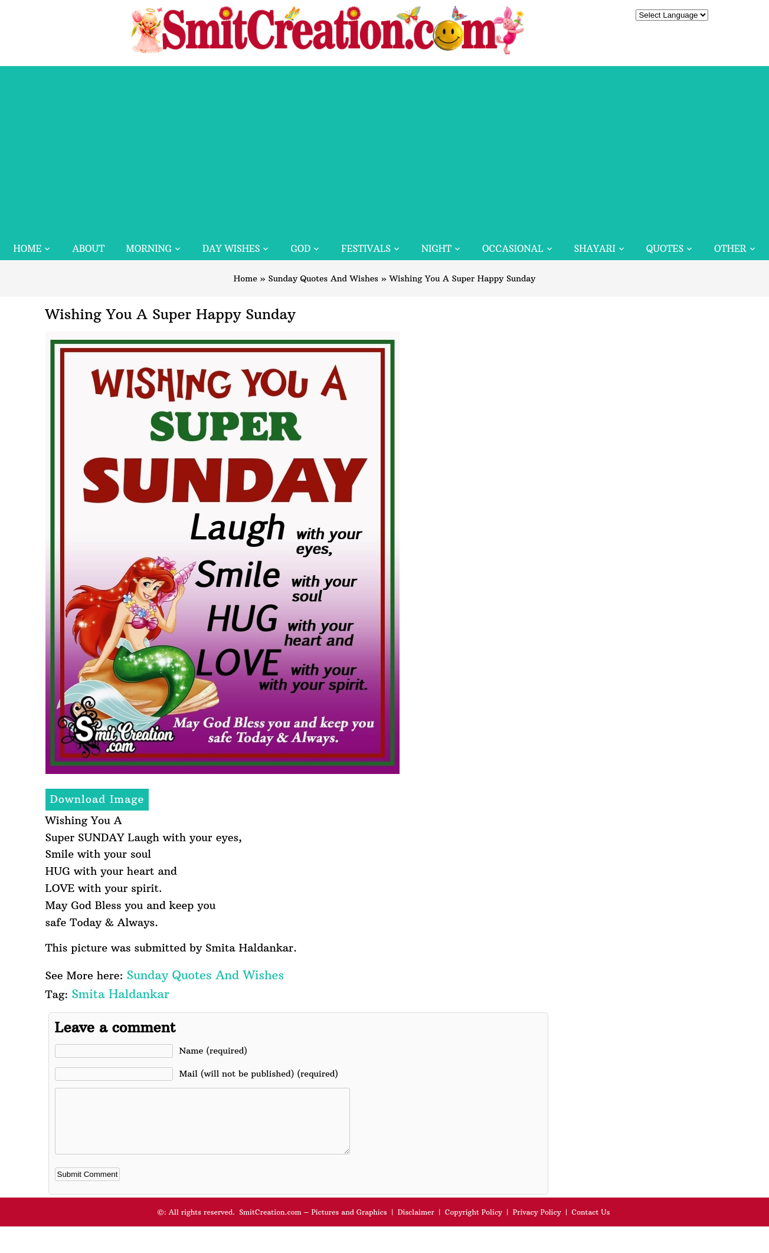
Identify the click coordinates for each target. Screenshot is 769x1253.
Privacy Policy (537, 1224)
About (88, 248)
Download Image (97, 799)
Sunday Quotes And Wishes (323, 278)
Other (730, 248)
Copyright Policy (473, 1224)
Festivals (366, 248)
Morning (149, 248)
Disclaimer (416, 1224)
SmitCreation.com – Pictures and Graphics (313, 1224)
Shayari (595, 248)
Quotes (664, 248)
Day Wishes (231, 248)
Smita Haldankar (120, 993)
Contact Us (590, 1224)
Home (27, 248)
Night (436, 248)
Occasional (512, 248)
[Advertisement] (384, 148)
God (300, 248)
